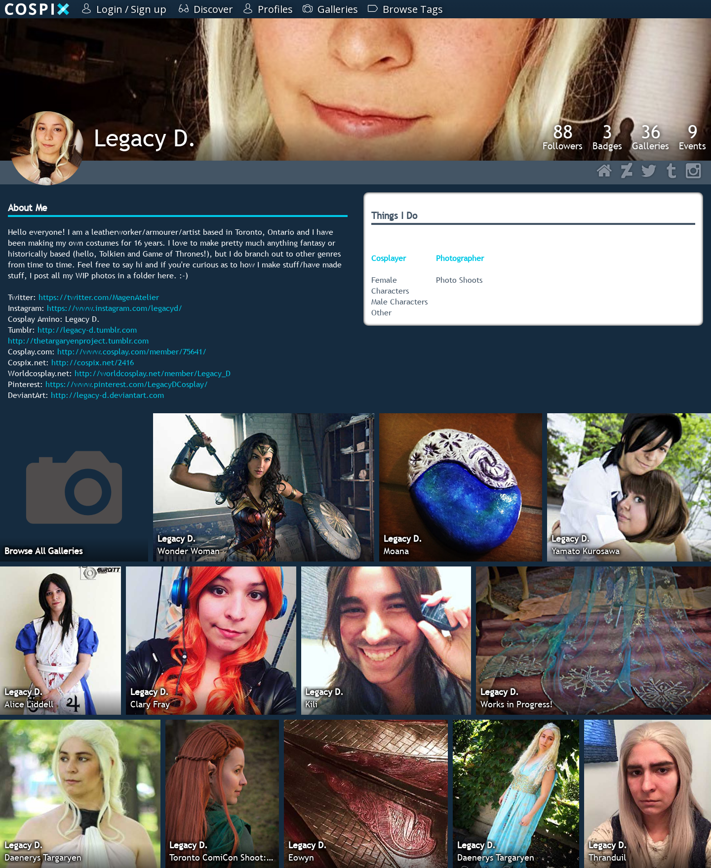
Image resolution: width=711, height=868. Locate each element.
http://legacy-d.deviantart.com (107, 395)
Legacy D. (145, 138)
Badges (607, 137)
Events (692, 137)
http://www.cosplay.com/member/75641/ (131, 351)
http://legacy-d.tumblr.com (87, 329)
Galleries (650, 137)
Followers (563, 137)
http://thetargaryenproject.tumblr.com (78, 340)
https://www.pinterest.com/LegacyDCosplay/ (126, 384)
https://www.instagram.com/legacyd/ (114, 308)
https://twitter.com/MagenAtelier (99, 297)
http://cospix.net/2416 (92, 362)
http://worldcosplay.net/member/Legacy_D (153, 373)
